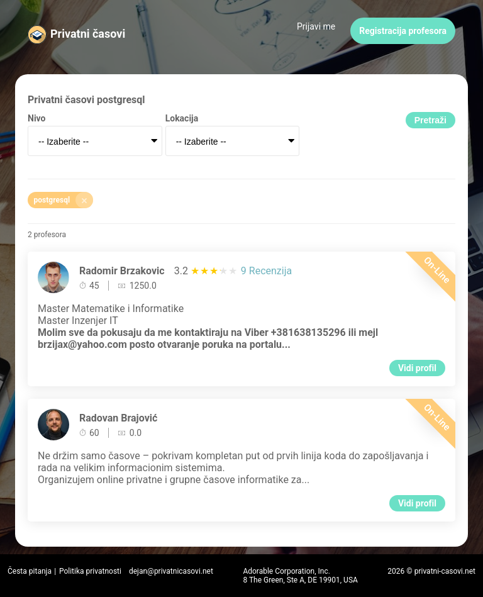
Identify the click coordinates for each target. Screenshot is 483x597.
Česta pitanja (30, 571)
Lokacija (182, 118)
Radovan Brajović (118, 418)
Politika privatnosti (90, 571)
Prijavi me (316, 26)
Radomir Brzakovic (122, 271)
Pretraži (430, 120)
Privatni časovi (87, 33)
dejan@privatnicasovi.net (171, 571)
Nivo (36, 118)
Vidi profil (417, 368)
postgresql (63, 200)
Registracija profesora (403, 31)
